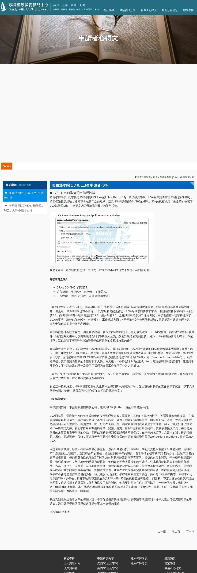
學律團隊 (69, 474)
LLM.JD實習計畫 (174, 474)
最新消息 (170, 460)
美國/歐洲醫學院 (107, 474)
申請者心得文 (151, 78)
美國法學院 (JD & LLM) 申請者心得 (177, 78)
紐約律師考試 (139, 460)
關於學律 (69, 460)
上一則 (162, 433)
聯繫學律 (170, 465)
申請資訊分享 (105, 460)
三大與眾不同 (72, 465)
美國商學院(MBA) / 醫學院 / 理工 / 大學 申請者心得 (23, 109)
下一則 (190, 433)
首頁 (139, 78)
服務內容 (69, 479)
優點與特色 (71, 469)
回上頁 (176, 433)
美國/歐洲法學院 (107, 465)
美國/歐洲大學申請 (109, 479)
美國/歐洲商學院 (107, 469)
